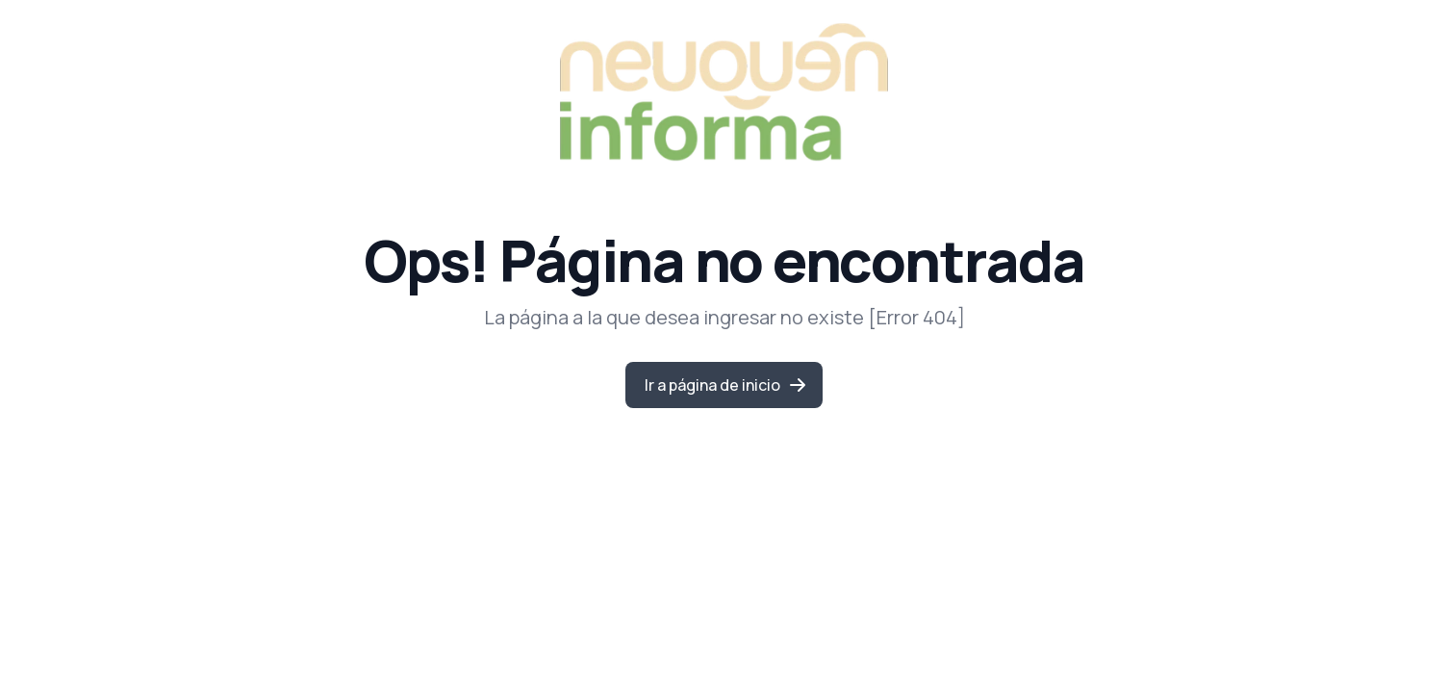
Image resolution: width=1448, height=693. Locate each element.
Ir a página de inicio (726, 385)
